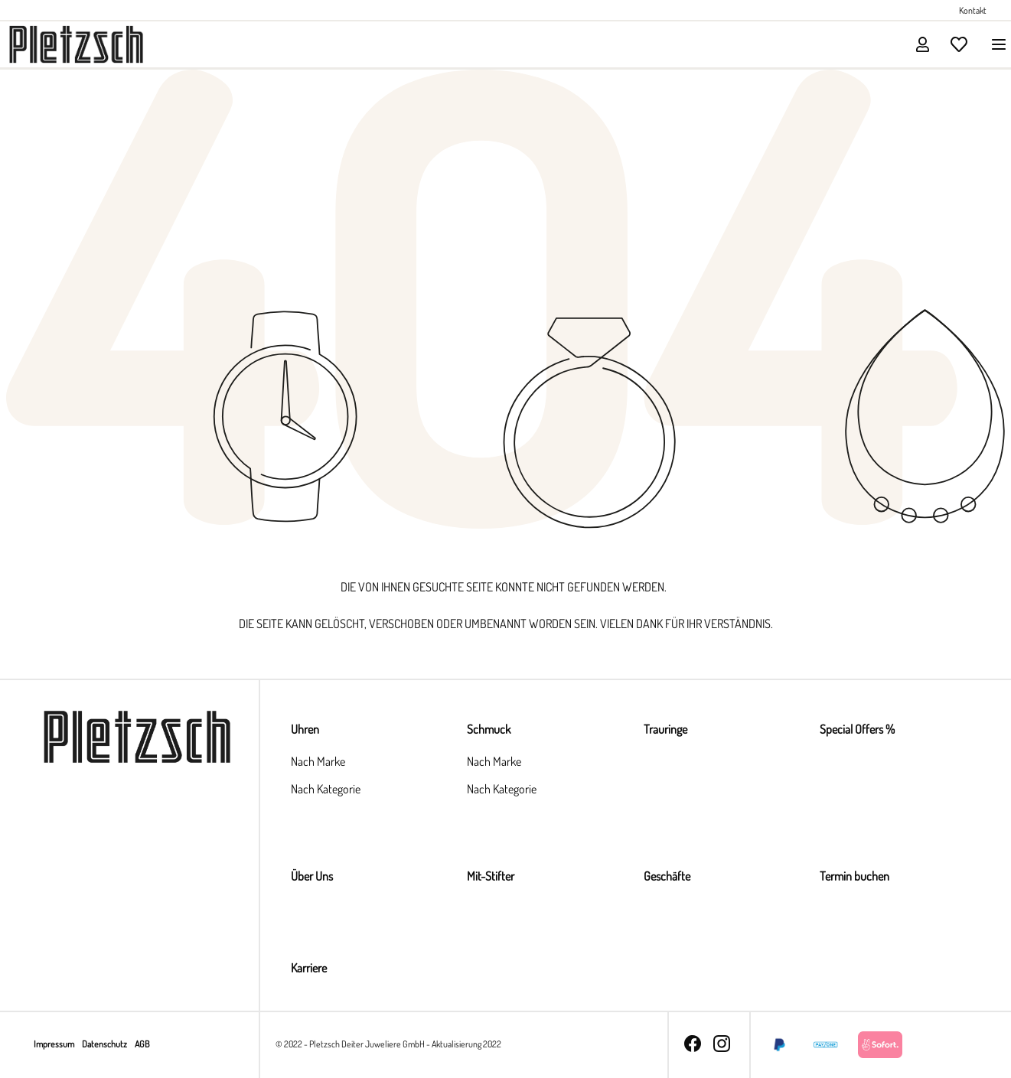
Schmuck (488, 729)
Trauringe (665, 729)
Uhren (305, 729)
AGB (142, 1044)
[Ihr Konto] (922, 44)
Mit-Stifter (490, 876)
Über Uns (312, 876)
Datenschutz (105, 1044)
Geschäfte (667, 876)
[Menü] (994, 44)
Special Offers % (857, 729)
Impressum (55, 1044)
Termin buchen (854, 876)
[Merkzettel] (959, 44)
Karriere (309, 967)
